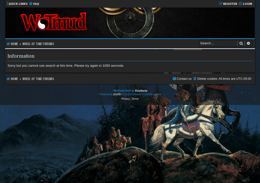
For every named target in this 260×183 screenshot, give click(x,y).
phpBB (117, 94)
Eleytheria (141, 90)
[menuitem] (34, 4)
